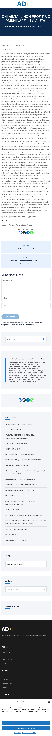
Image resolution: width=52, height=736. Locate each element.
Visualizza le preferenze (26, 728)
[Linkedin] (28, 232)
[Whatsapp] (32, 232)
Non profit (4, 663)
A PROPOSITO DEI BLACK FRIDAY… (16, 443)
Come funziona (6, 659)
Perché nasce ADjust (8, 656)
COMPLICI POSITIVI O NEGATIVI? (16, 540)
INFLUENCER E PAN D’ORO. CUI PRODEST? (19, 424)
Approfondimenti (7, 683)
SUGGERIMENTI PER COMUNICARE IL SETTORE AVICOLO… (24, 515)
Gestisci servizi (7, 717)
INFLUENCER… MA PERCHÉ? (14, 510)
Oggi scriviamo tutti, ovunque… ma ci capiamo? (20, 454)
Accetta (26, 723)
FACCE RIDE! (9, 496)
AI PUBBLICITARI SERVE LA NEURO (16, 529)
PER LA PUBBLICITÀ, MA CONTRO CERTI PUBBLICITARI (23, 460)
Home (8, 26)
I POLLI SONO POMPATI (13, 429)
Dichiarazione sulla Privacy (29, 733)
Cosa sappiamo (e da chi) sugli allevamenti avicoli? (21, 479)
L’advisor (4, 680)
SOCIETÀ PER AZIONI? (12, 449)
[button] (49, 702)
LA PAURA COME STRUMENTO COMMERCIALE (20, 490)
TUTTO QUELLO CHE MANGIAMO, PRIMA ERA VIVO (21, 485)
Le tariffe (4, 676)
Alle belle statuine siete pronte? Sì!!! (16, 465)
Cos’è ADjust (5, 652)
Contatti (4, 687)
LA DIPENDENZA (10, 535)
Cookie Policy (17, 733)
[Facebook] (20, 232)
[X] (24, 232)
